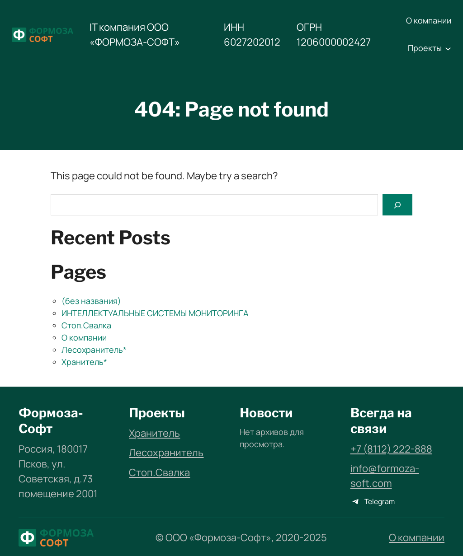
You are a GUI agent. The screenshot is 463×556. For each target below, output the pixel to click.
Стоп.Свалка (86, 325)
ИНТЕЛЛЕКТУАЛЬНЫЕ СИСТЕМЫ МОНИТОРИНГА (154, 313)
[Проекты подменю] (448, 48)
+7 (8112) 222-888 (391, 449)
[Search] (397, 204)
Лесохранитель (166, 452)
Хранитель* (84, 361)
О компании (84, 337)
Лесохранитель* (94, 349)
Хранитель (154, 433)
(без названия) (91, 300)
